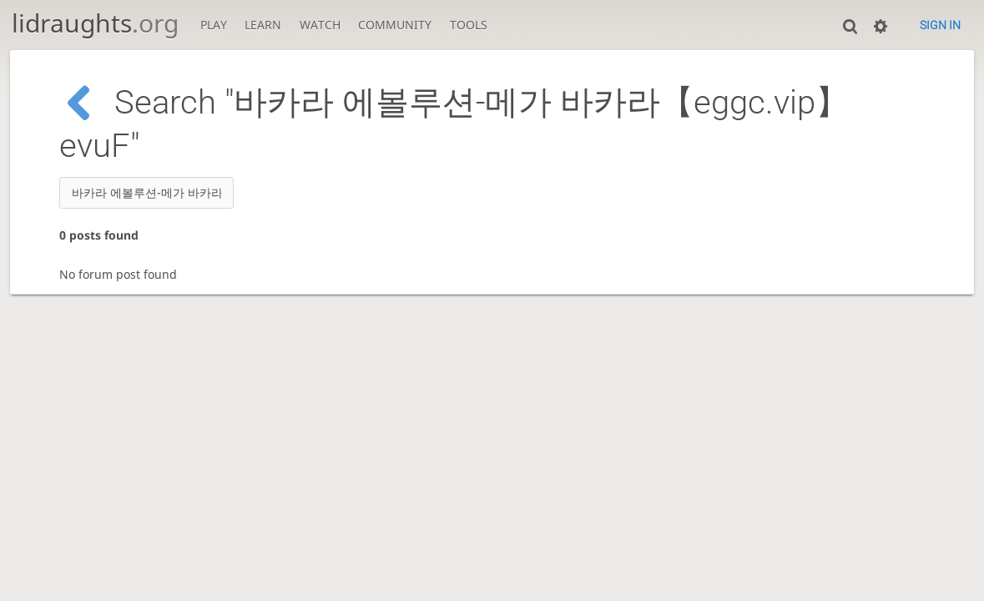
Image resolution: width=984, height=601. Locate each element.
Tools (468, 25)
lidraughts (95, 23)
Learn (263, 25)
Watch (320, 25)
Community (394, 25)
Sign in (940, 25)
